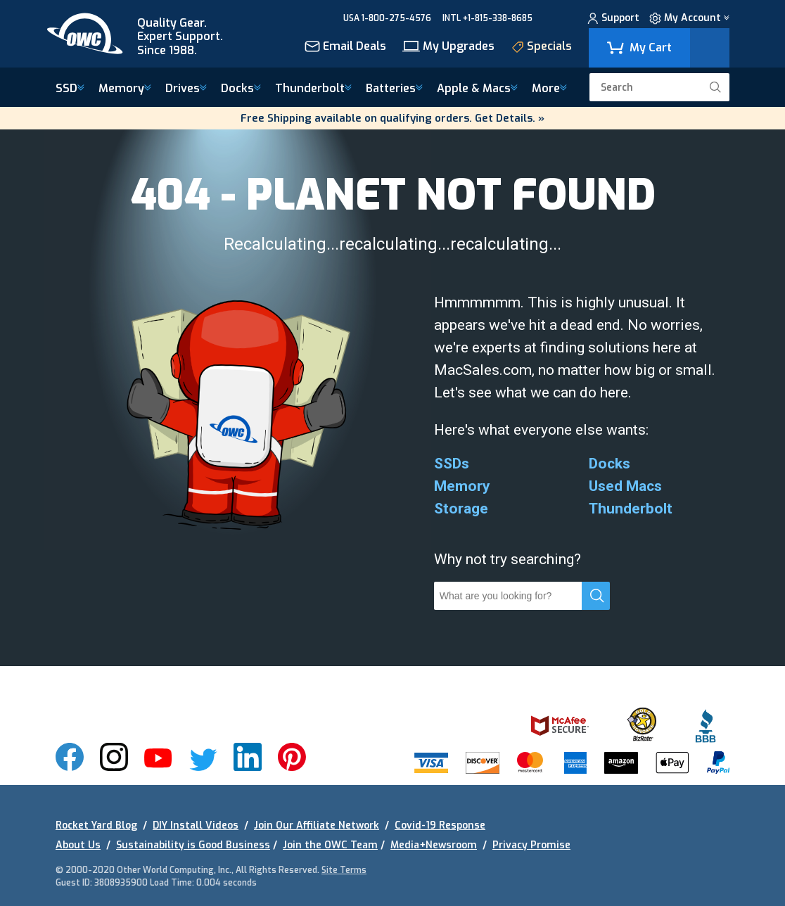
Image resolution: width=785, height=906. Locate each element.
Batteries (394, 89)
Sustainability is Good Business (193, 845)
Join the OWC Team (330, 845)
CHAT (555, 18)
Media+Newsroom (433, 845)
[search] (715, 87)
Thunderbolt (313, 89)
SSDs (451, 463)
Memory (124, 89)
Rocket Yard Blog (96, 825)
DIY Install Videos (195, 825)
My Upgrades (448, 47)
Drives (186, 89)
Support (613, 20)
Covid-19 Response (440, 825)
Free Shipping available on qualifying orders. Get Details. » (392, 118)
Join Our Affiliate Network (316, 825)
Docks (241, 89)
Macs (477, 89)
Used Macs (625, 486)
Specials (541, 48)
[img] (145, 33)
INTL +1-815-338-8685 (487, 18)
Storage (461, 508)
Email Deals (345, 47)
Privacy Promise (531, 845)
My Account (689, 20)
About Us (78, 845)
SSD (70, 89)
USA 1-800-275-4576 (387, 18)
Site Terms (343, 870)
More (549, 89)
